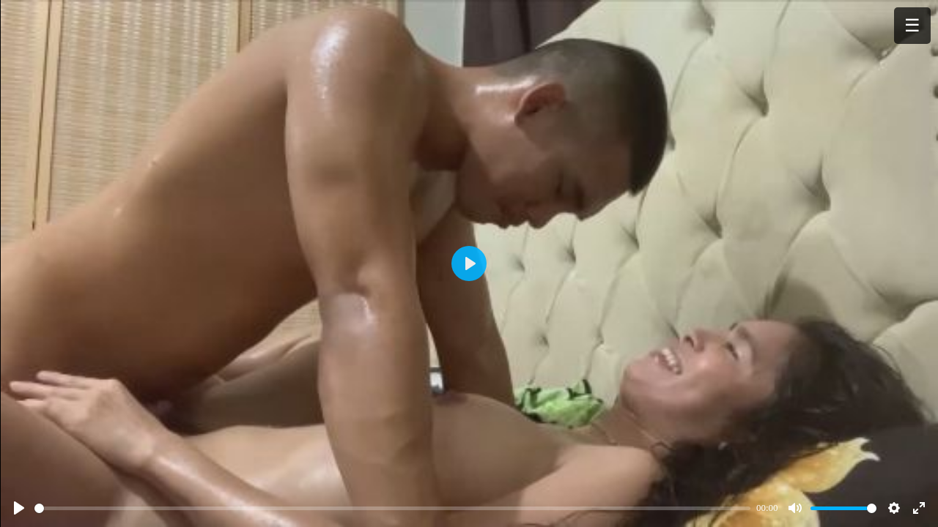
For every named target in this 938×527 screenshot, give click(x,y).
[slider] (392, 508)
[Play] (19, 508)
